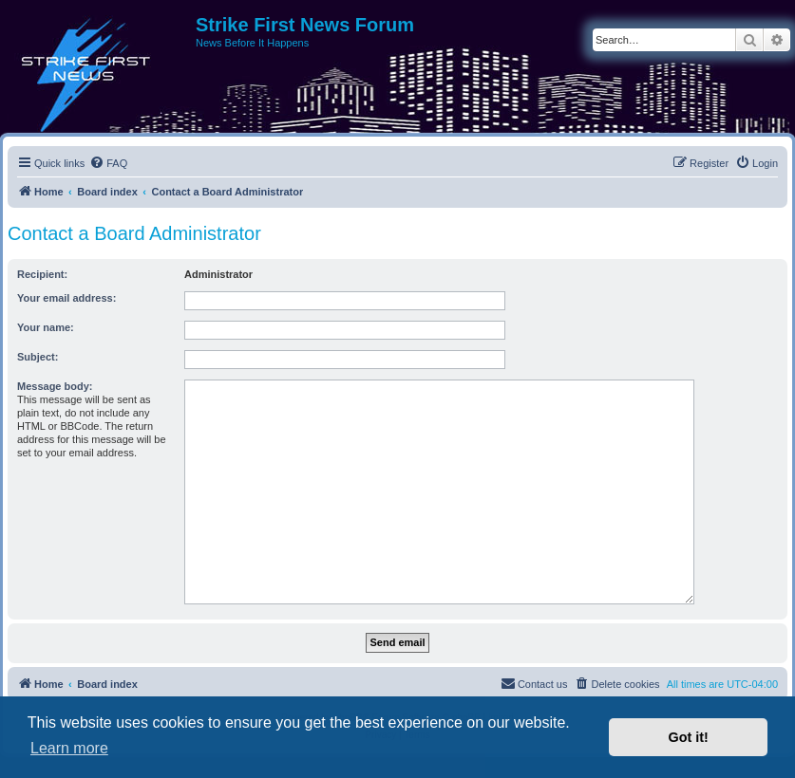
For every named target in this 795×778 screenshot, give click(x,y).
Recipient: (42, 274)
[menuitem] (108, 163)
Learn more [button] (69, 748)
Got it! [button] (689, 737)
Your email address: (66, 298)
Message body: (54, 386)
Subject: (37, 356)
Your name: (45, 327)
